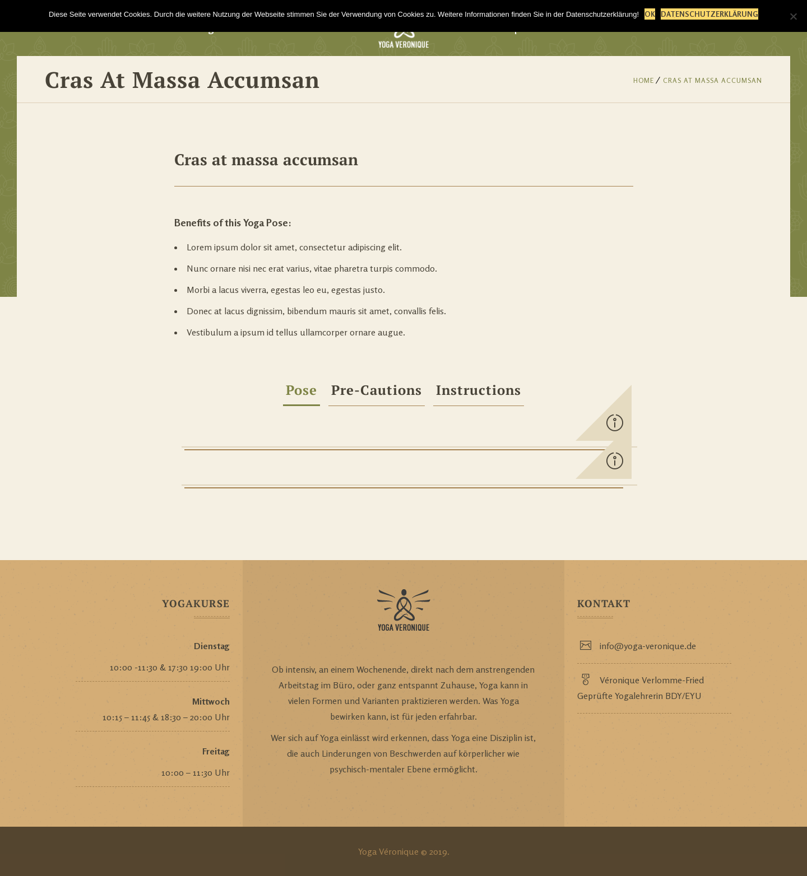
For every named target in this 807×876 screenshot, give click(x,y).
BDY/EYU (683, 695)
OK (649, 14)
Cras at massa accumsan (712, 80)
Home (643, 80)
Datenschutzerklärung (709, 14)
